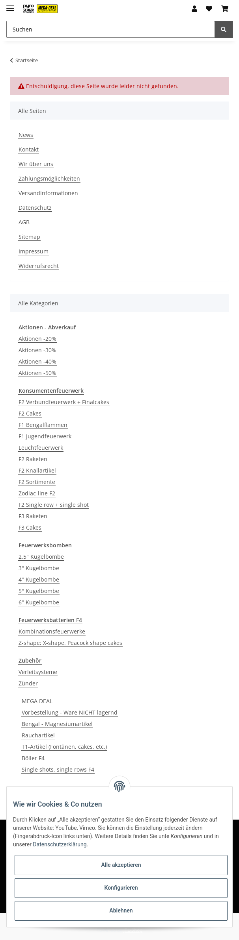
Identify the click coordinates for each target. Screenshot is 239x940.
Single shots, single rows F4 (58, 769)
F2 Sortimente (37, 482)
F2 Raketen (33, 459)
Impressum (34, 251)
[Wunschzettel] (209, 9)
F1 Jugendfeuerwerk (45, 436)
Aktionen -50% (37, 373)
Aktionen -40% (37, 361)
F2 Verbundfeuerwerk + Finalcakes (64, 402)
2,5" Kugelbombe (41, 556)
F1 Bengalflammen (43, 424)
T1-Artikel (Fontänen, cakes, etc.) (64, 746)
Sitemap (29, 236)
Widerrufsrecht (39, 266)
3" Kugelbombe (39, 568)
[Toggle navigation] (10, 5)
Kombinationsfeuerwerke (52, 631)
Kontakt (29, 149)
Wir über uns (36, 164)
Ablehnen (121, 910)
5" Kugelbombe (39, 591)
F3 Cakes (30, 527)
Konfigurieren (121, 888)
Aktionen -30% (37, 350)
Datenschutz (35, 207)
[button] (194, 9)
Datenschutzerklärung (59, 844)
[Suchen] (110, 29)
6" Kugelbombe (39, 602)
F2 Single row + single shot (54, 504)
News (26, 135)
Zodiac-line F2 (37, 493)
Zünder (28, 683)
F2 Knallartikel (37, 470)
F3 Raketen (33, 516)
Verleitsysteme (38, 672)
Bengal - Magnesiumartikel (57, 724)
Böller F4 (33, 758)
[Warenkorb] (225, 9)
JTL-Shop (132, 930)
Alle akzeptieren (121, 865)
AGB (24, 222)
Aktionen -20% (37, 338)
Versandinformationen (48, 193)
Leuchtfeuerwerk (41, 447)
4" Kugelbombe (39, 579)
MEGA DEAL (37, 701)
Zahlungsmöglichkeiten (49, 178)
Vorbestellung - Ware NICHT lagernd (70, 712)
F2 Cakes (30, 413)
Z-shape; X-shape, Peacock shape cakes (70, 642)
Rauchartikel (38, 735)
